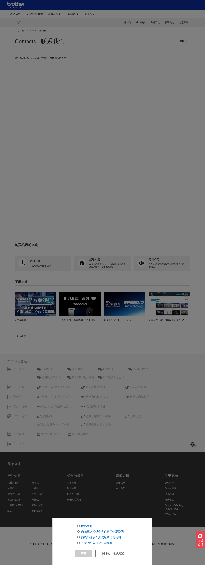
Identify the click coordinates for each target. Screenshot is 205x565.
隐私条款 (87, 524)
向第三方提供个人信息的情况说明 (102, 530)
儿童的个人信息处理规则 (96, 541)
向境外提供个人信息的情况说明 (101, 535)
